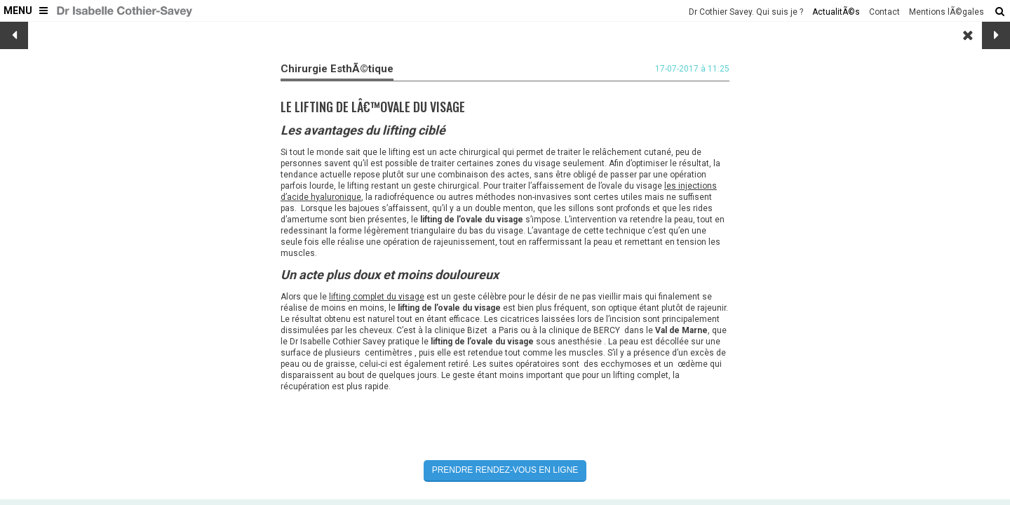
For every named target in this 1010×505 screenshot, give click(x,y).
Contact (884, 12)
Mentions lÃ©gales (946, 12)
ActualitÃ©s (836, 12)
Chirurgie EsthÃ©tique (337, 68)
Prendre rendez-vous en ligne (505, 470)
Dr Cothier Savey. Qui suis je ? (746, 12)
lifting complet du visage (376, 297)
